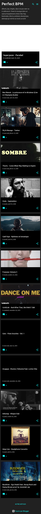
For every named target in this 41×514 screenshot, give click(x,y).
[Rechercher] (33, 4)
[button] (36, 62)
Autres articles (20, 504)
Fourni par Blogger (20, 511)
